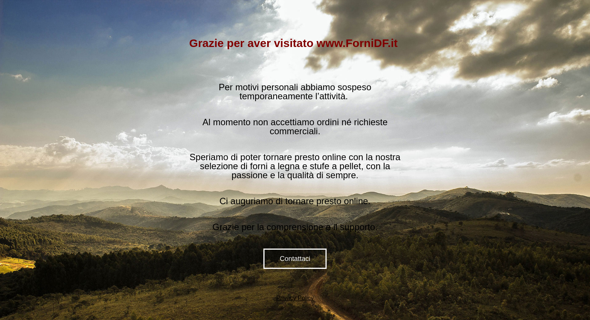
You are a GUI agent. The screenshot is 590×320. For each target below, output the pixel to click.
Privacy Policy (295, 298)
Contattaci (295, 258)
